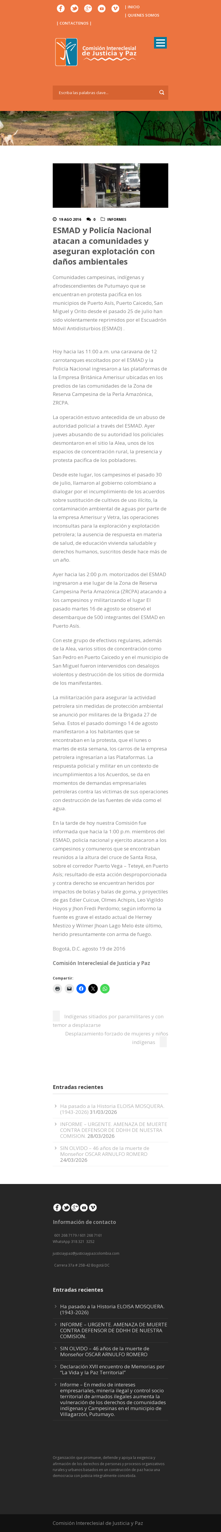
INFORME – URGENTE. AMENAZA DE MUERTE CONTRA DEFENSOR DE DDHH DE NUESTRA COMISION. (113, 1130)
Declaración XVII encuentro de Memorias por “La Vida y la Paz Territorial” (112, 1369)
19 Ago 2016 (70, 219)
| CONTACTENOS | (74, 23)
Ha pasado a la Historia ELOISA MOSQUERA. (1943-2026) (112, 1309)
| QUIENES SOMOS (141, 15)
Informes (116, 219)
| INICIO (132, 6)
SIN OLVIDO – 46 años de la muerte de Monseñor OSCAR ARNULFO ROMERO (104, 1151)
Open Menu (160, 43)
